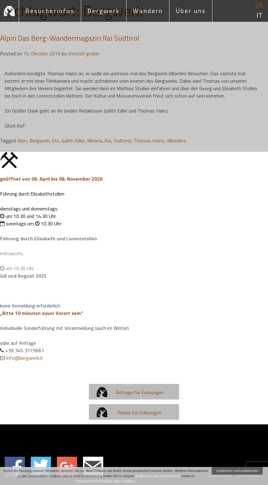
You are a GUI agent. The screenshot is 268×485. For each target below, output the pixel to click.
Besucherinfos (50, 11)
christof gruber (83, 53)
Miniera (94, 140)
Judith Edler (73, 140)
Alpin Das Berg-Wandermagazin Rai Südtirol (69, 38)
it (259, 15)
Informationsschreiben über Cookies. (106, 481)
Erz (55, 140)
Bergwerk (103, 11)
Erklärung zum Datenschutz (157, 476)
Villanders (176, 140)
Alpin (22, 140)
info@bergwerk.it (24, 358)
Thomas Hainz (149, 140)
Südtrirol (122, 140)
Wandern (148, 11)
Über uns (191, 11)
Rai (107, 140)
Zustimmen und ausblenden (237, 471)
